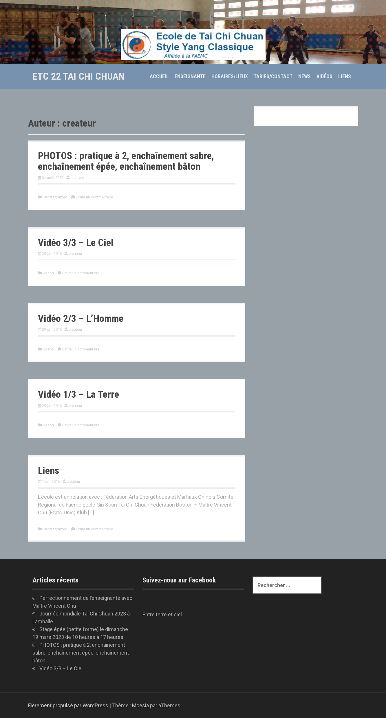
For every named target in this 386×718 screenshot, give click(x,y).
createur (77, 178)
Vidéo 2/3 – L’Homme (80, 318)
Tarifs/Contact (273, 76)
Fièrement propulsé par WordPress (68, 705)
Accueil (159, 76)
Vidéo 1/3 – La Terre (78, 394)
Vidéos (324, 76)
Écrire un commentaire (94, 197)
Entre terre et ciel (162, 614)
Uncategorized (55, 197)
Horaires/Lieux (229, 76)
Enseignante (190, 76)
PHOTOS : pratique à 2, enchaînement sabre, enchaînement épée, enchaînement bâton (126, 161)
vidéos (48, 273)
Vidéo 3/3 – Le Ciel (76, 242)
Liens (344, 76)
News (304, 76)
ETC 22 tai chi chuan (78, 76)
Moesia (140, 705)
